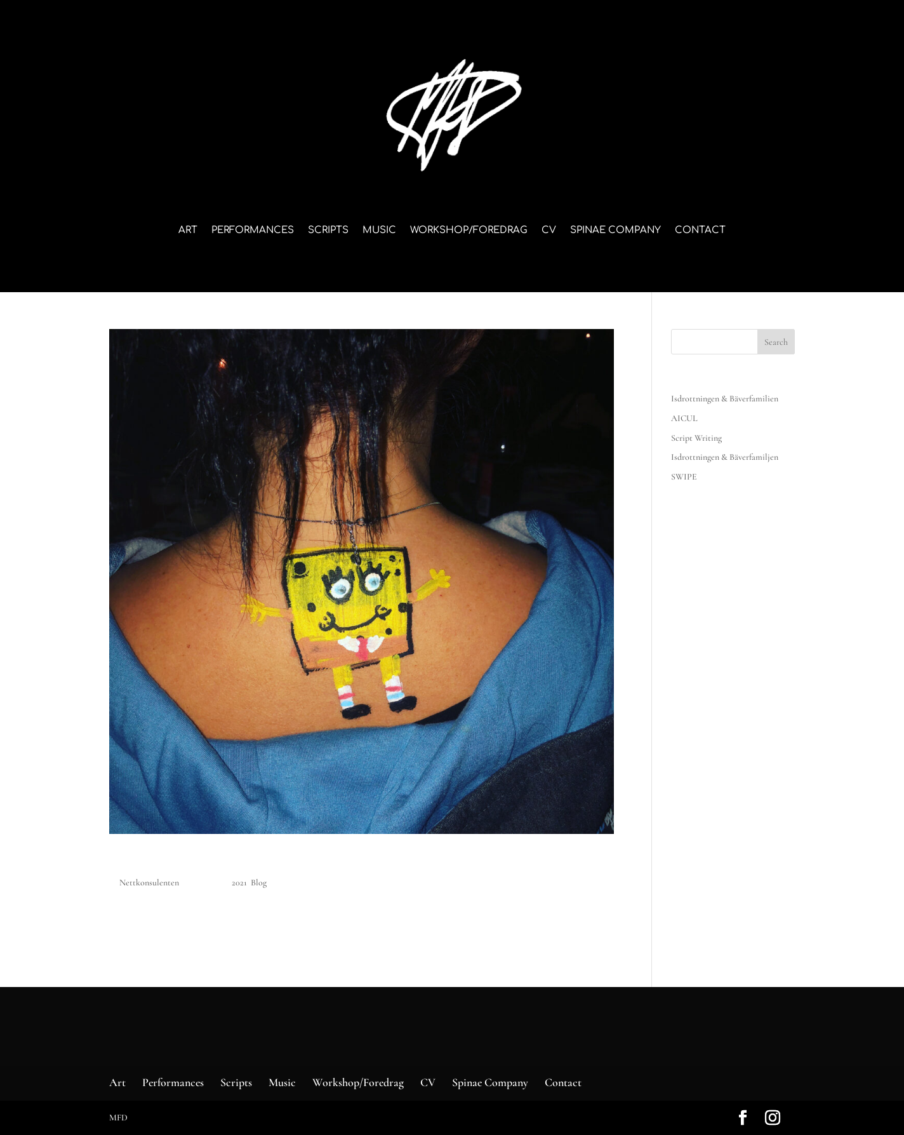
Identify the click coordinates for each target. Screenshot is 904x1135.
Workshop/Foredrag (469, 231)
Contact (700, 231)
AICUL (684, 418)
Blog (259, 882)
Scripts (328, 231)
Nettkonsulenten (149, 882)
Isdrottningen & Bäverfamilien (724, 398)
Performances (252, 231)
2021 (239, 882)
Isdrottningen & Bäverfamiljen (724, 457)
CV (549, 231)
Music (379, 231)
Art (187, 231)
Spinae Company (615, 231)
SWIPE (684, 476)
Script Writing (696, 438)
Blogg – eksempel (178, 860)
